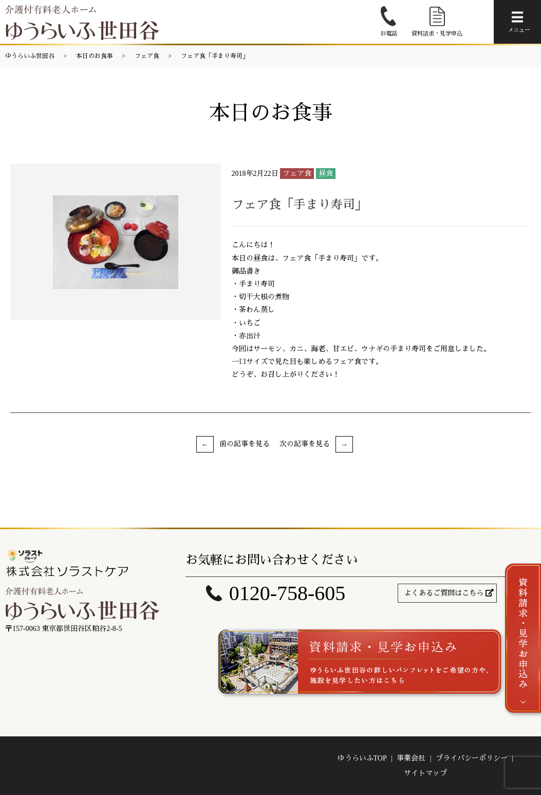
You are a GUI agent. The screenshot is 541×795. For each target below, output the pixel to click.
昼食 (326, 173)
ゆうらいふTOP (362, 758)
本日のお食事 (94, 56)
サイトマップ (425, 773)
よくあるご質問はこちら (443, 593)
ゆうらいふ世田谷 (29, 56)
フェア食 (147, 56)
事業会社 (411, 758)
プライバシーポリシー (472, 758)
